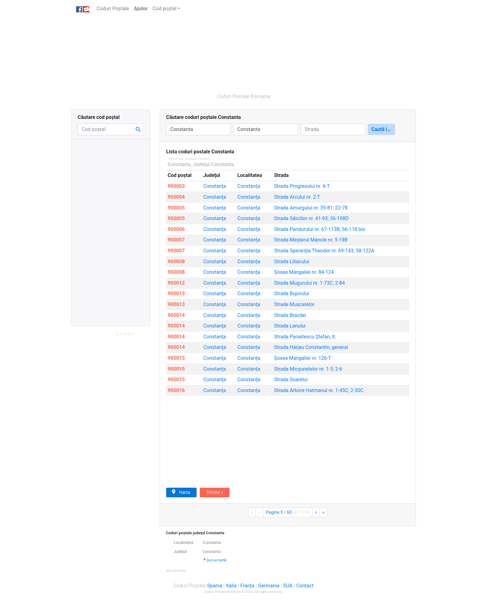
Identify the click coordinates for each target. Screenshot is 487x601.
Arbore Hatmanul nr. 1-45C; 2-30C (318, 390)
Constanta (179, 164)
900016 (176, 390)
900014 (176, 315)
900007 (176, 240)
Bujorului (291, 293)
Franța (247, 586)
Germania (269, 586)
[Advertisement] (214, 52)
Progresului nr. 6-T (302, 186)
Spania (214, 586)
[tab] (288, 552)
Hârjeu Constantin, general (311, 347)
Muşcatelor (294, 304)
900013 (176, 293)
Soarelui (290, 379)
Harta (180, 492)
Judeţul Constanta (213, 164)
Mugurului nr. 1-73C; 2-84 (309, 283)
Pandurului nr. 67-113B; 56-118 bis (319, 229)
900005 (176, 208)
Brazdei (290, 315)
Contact (305, 586)
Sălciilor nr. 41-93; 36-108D (311, 218)
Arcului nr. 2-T (297, 197)
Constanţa (214, 186)
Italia (231, 586)
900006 (176, 229)
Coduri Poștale (114, 8)
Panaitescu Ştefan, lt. (305, 337)
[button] (175, 570)
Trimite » (214, 492)
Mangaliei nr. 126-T (302, 358)
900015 (176, 358)
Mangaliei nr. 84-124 (304, 272)
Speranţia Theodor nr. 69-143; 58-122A (324, 251)
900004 (176, 197)
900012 (176, 283)
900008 (176, 261)
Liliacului (291, 261)
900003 (176, 186)
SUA (288, 586)
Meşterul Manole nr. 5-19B (311, 240)
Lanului (290, 326)
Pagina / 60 (287, 512)
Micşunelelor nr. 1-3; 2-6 (308, 369)
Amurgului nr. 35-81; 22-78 (311, 208)
